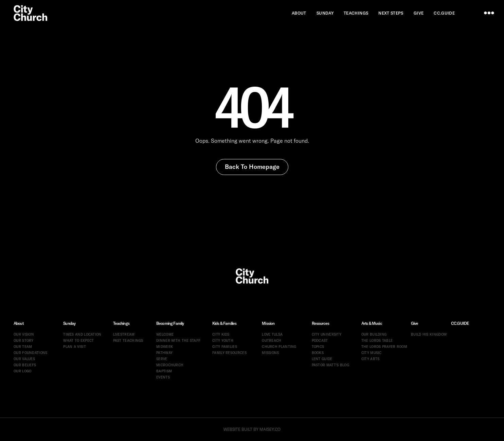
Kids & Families (224, 323)
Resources (320, 323)
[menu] (489, 13)
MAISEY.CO (270, 429)
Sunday (69, 323)
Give (414, 323)
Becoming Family (170, 323)
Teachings (121, 323)
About (18, 323)
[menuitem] (299, 13)
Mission (268, 323)
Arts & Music (371, 323)
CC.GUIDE (460, 323)
